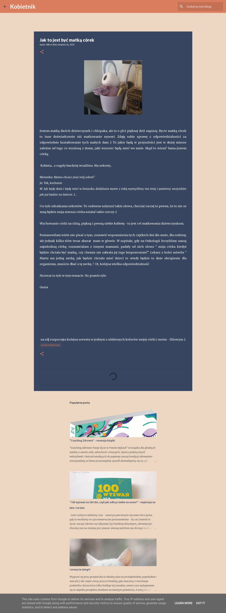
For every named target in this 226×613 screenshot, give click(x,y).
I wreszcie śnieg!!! (80, 569)
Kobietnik (23, 6)
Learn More (183, 603)
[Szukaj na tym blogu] (204, 6)
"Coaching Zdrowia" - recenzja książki (92, 440)
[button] (42, 52)
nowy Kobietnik (50, 345)
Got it (200, 603)
